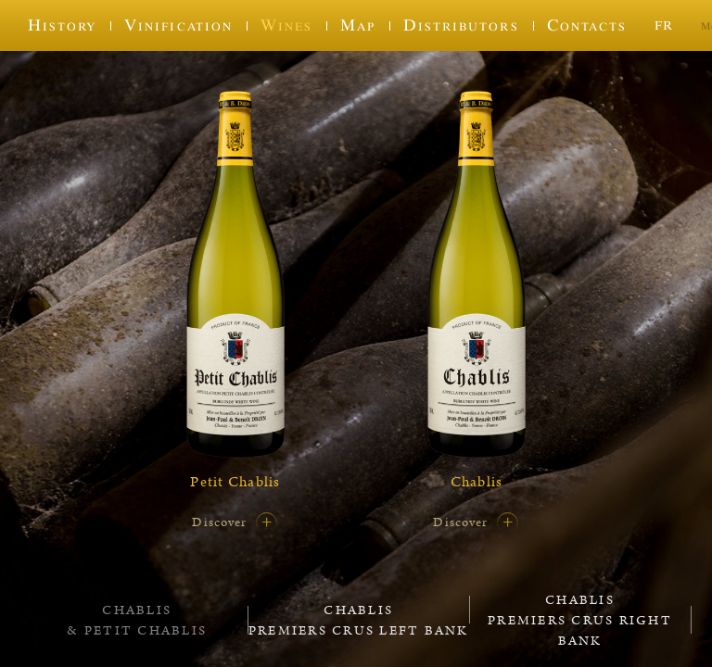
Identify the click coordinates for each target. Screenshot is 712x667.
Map (357, 25)
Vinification (178, 25)
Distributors (460, 25)
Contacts (587, 25)
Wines (286, 25)
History (62, 25)
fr (664, 24)
